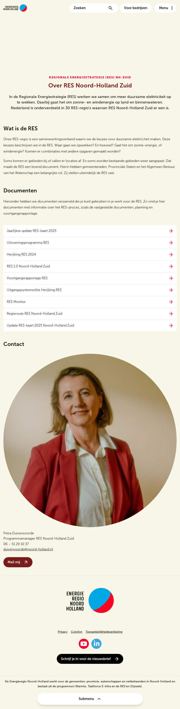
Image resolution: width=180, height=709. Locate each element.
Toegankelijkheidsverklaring (104, 632)
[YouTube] (84, 644)
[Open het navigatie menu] (166, 8)
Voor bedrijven (135, 8)
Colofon (76, 632)
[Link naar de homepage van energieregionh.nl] (15, 8)
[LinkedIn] (96, 644)
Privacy (63, 632)
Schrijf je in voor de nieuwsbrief (90, 658)
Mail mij (18, 562)
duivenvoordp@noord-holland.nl (28, 549)
